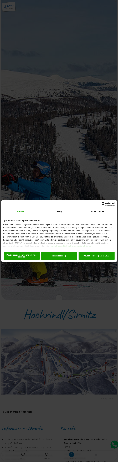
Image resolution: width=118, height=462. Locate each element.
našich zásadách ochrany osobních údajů (71, 246)
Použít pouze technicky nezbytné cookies (21, 256)
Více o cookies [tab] (97, 211)
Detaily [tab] (59, 211)
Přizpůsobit (59, 256)
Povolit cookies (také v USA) (97, 256)
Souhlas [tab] (20, 211)
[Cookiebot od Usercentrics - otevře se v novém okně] (103, 204)
